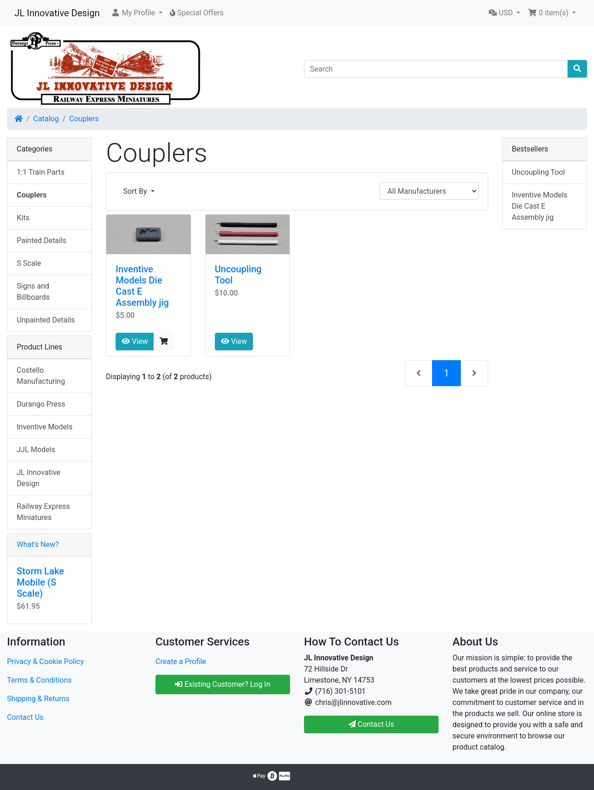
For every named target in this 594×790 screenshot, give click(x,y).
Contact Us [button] (371, 724)
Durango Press (41, 404)
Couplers (83, 118)
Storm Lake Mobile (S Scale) (40, 582)
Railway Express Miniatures (43, 512)
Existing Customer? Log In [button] (222, 684)
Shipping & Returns (38, 698)
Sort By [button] (135, 191)
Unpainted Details (46, 320)
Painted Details (41, 240)
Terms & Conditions (39, 680)
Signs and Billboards (33, 292)
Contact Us (25, 717)
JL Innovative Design (57, 13)
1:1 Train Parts (41, 172)
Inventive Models (44, 426)
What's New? (38, 544)
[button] (136, 13)
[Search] (436, 69)
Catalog (46, 118)
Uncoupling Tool (538, 172)
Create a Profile (180, 661)
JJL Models (36, 449)
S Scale (29, 263)
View (135, 341)
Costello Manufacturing (41, 376)
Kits (23, 217)
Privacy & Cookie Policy (45, 661)
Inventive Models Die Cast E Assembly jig (540, 206)
